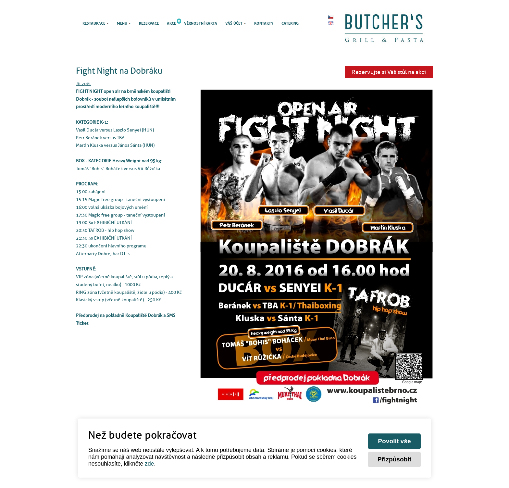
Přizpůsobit (394, 459)
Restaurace (93, 23)
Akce (171, 23)
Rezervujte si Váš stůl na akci (389, 72)
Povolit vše (394, 441)
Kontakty (263, 23)
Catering (290, 23)
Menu (122, 23)
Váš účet (233, 23)
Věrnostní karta (200, 23)
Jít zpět (83, 83)
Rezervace (149, 23)
